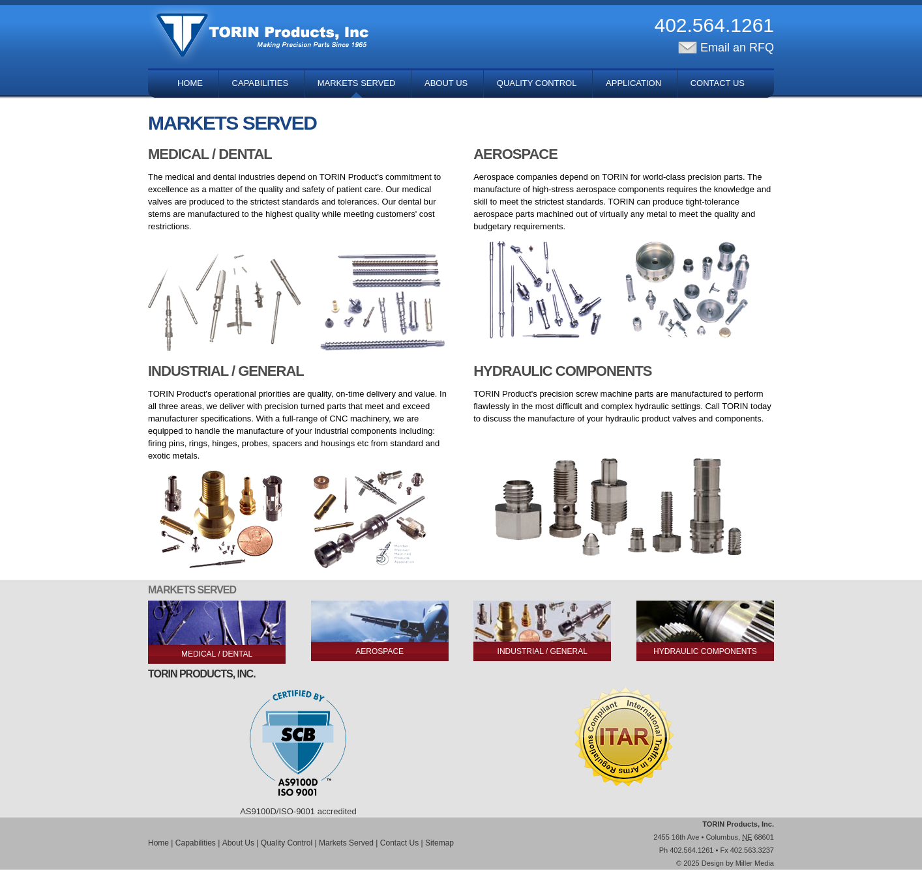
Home (190, 83)
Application (633, 83)
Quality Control (537, 83)
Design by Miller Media (738, 863)
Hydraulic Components (705, 651)
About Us (446, 83)
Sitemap (439, 842)
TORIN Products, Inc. (738, 824)
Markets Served (357, 83)
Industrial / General (542, 651)
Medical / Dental (216, 654)
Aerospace (379, 651)
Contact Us (718, 83)
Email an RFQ (726, 47)
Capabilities (260, 83)
